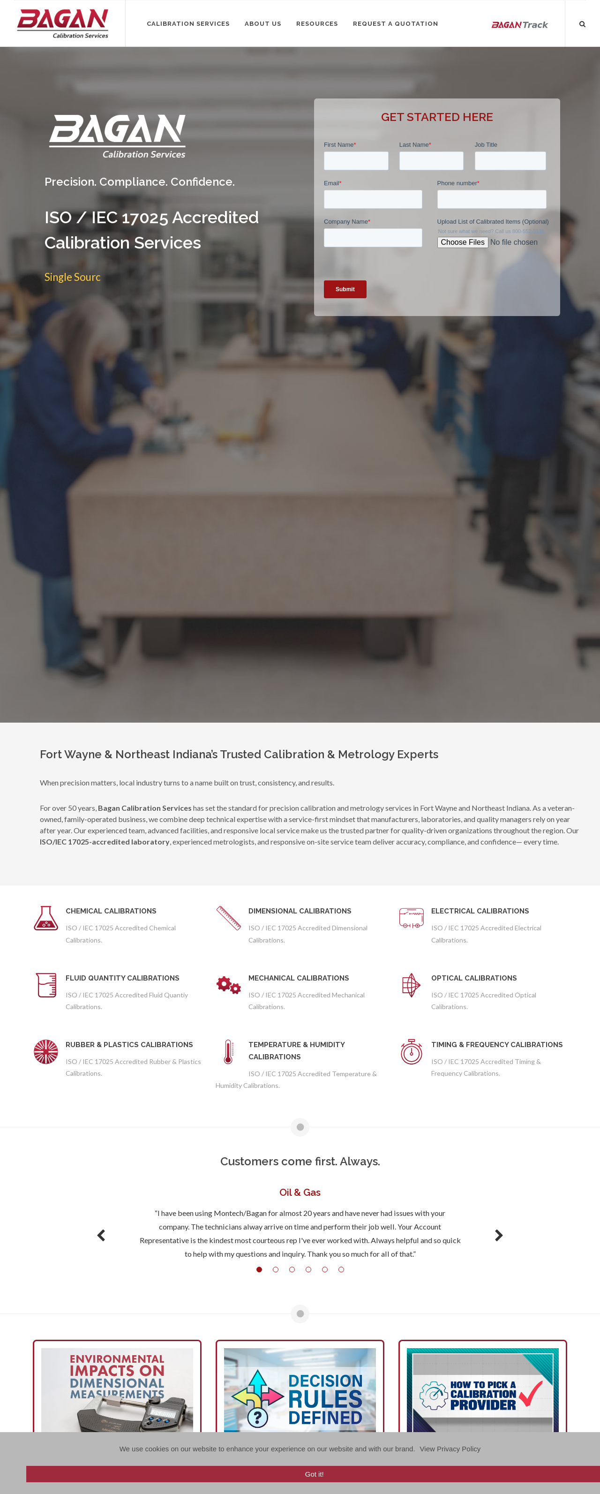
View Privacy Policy (450, 1449)
